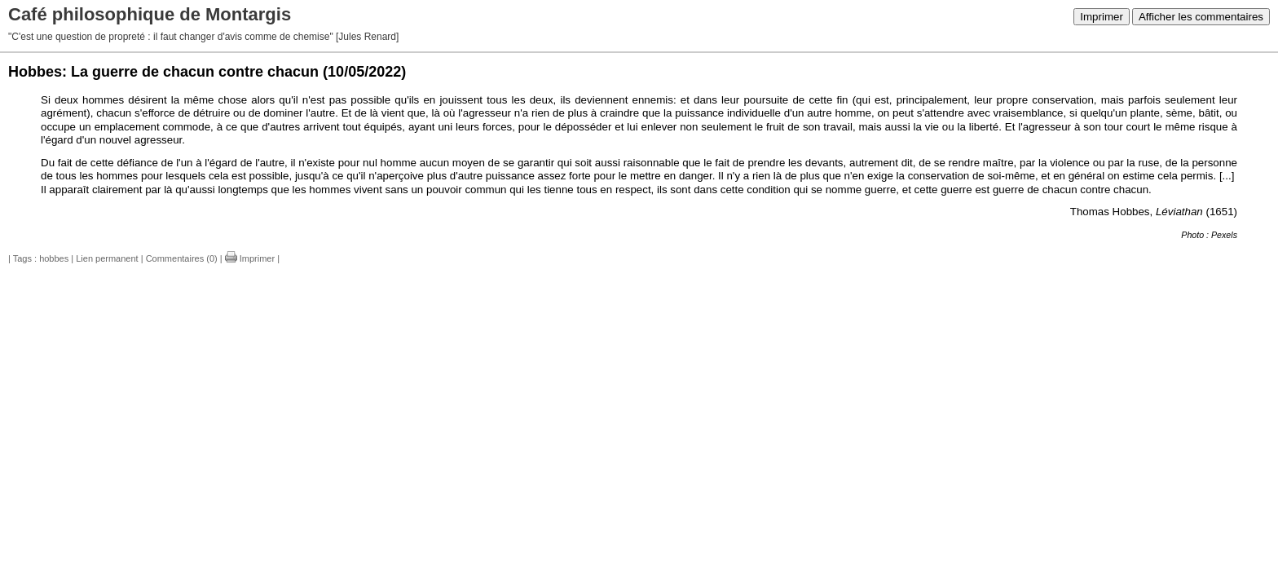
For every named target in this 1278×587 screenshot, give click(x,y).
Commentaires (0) (182, 258)
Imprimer (1101, 17)
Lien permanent (107, 258)
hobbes (53, 258)
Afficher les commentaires (1201, 17)
